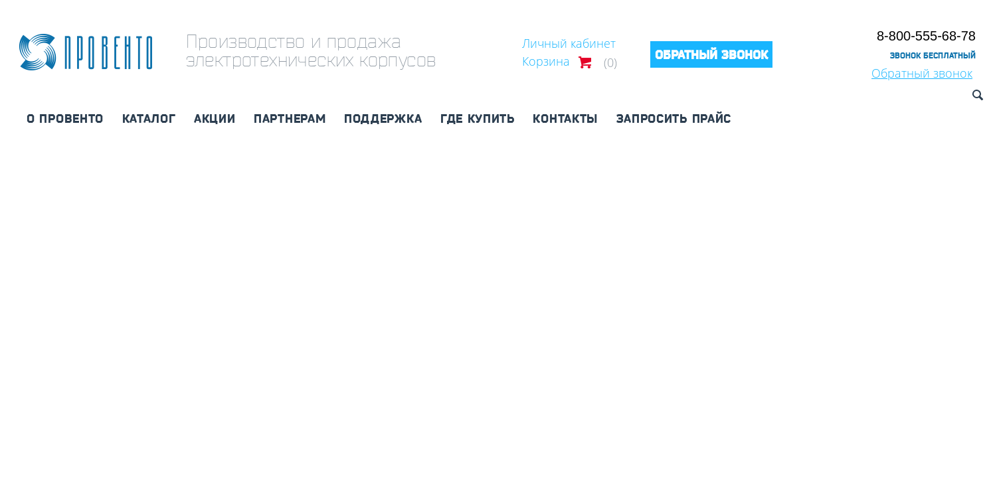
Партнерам (289, 118)
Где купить (477, 118)
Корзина (546, 61)
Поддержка (383, 118)
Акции (215, 118)
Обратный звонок (921, 73)
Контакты (565, 118)
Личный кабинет (569, 43)
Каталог (149, 118)
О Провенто (65, 118)
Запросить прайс (674, 118)
